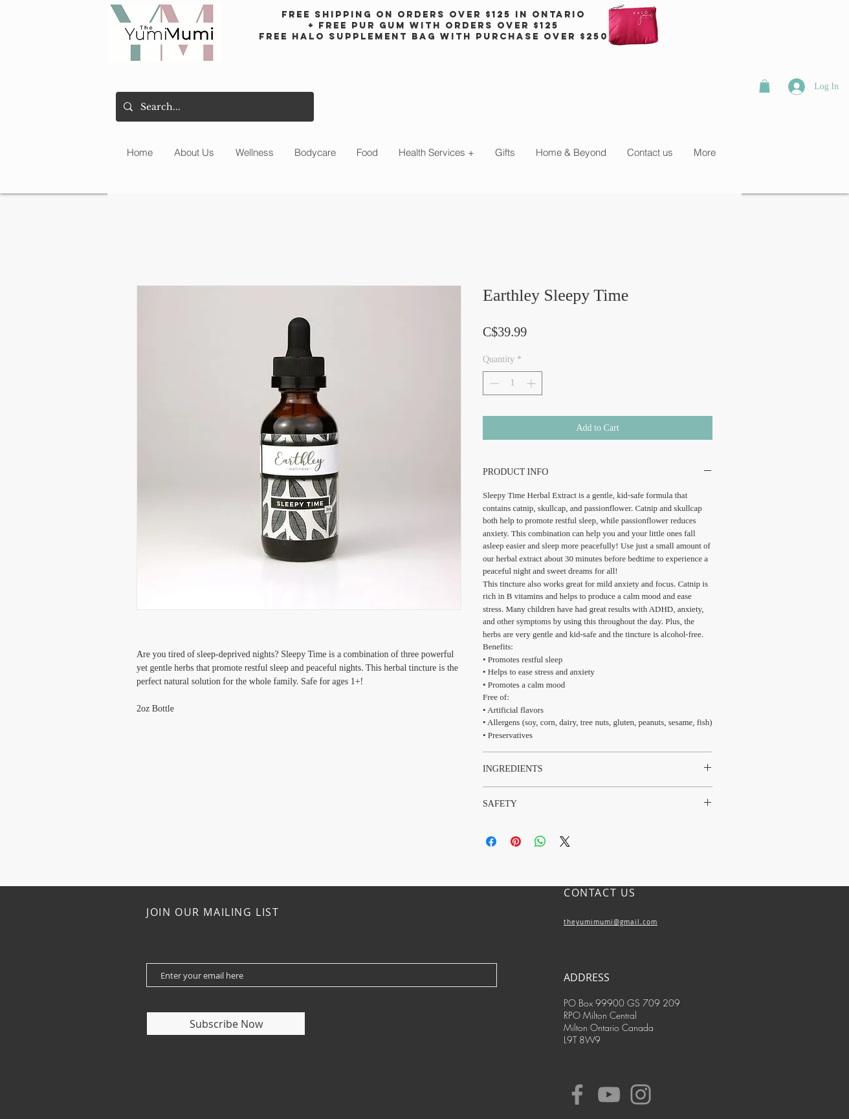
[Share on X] (565, 841)
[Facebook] (577, 1094)
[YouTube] (609, 1094)
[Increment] (532, 383)
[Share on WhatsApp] (540, 841)
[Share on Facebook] (491, 841)
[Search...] (213, 107)
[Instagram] (640, 1094)
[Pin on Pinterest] (516, 841)
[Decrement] (493, 383)
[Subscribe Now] (225, 1024)
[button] (764, 86)
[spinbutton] (512, 383)
